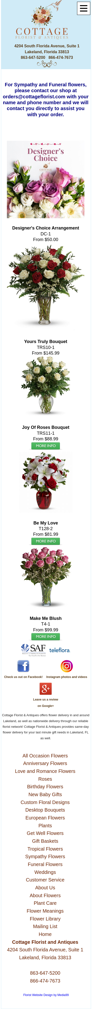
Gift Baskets (45, 841)
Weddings (45, 872)
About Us (45, 887)
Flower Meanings (45, 911)
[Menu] (83, 8)
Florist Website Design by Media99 (46, 995)
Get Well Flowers (45, 833)
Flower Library (45, 918)
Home (45, 934)
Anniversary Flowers (45, 763)
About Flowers (45, 895)
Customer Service (45, 879)
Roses (45, 779)
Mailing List (45, 926)
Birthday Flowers (45, 786)
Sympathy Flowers (45, 856)
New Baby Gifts (45, 794)
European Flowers (45, 817)
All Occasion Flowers (45, 755)
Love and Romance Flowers (45, 771)
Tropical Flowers (45, 849)
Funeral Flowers (45, 864)
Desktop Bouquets (45, 810)
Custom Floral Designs (45, 802)
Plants (45, 825)
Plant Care (45, 903)
